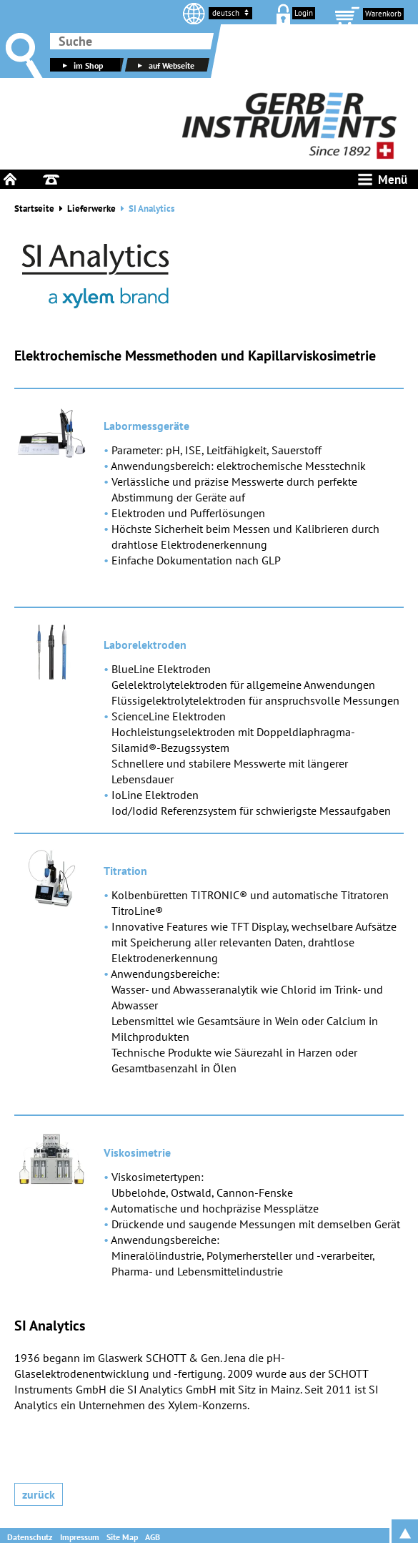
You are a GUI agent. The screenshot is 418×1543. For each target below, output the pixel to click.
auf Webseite (164, 65)
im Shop (81, 65)
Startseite (34, 208)
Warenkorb (383, 14)
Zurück (38, 1494)
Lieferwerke (91, 208)
